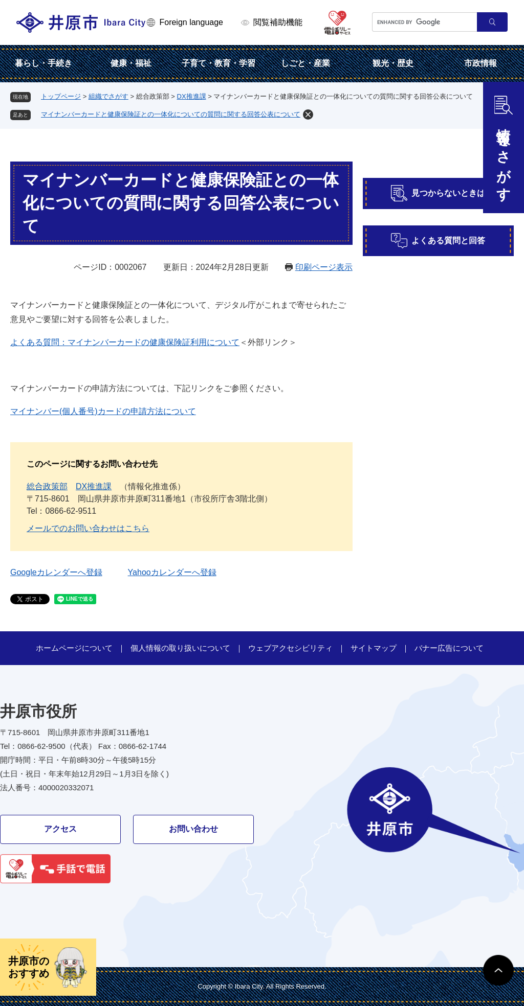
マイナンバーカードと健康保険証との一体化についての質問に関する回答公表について (170, 114)
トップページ (61, 96)
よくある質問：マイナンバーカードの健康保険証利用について (124, 342)
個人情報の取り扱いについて (180, 648)
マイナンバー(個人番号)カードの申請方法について (103, 411)
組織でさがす (108, 96)
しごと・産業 (305, 63)
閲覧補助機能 (277, 22)
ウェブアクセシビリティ (290, 648)
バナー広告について (449, 648)
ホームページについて (74, 648)
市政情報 (480, 63)
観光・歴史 (393, 63)
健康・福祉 (131, 63)
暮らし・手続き (43, 63)
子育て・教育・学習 (218, 63)
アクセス (60, 829)
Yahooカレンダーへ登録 (172, 572)
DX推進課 (191, 96)
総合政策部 (47, 486)
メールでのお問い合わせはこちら (88, 528)
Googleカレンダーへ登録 (56, 572)
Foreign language (191, 22)
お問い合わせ (193, 829)
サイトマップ (374, 648)
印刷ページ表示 (324, 267)
